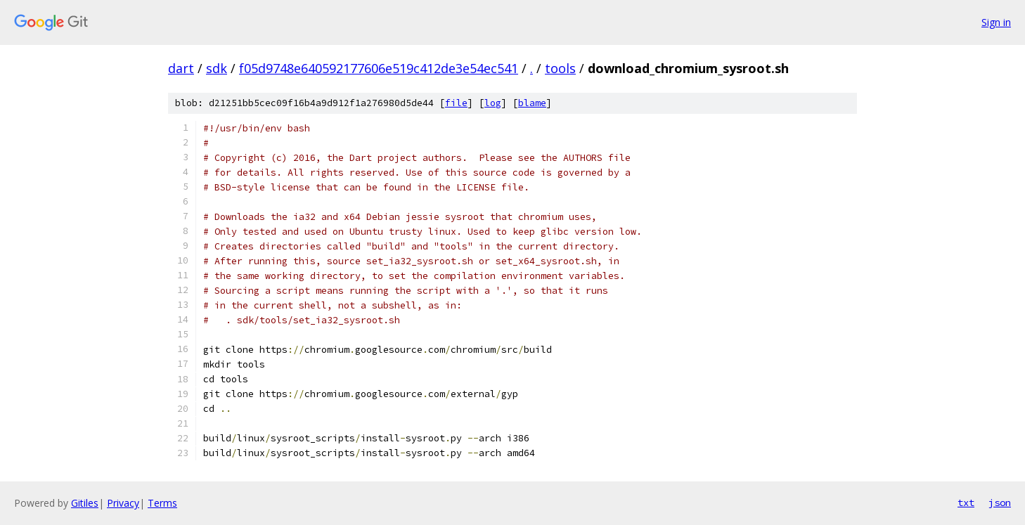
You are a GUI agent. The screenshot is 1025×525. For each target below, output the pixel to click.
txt (966, 502)
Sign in (996, 22)
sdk (216, 68)
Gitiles (84, 503)
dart (181, 68)
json (999, 502)
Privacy (123, 503)
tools (560, 68)
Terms (162, 503)
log (492, 103)
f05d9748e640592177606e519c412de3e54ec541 (378, 68)
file (456, 103)
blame (532, 103)
